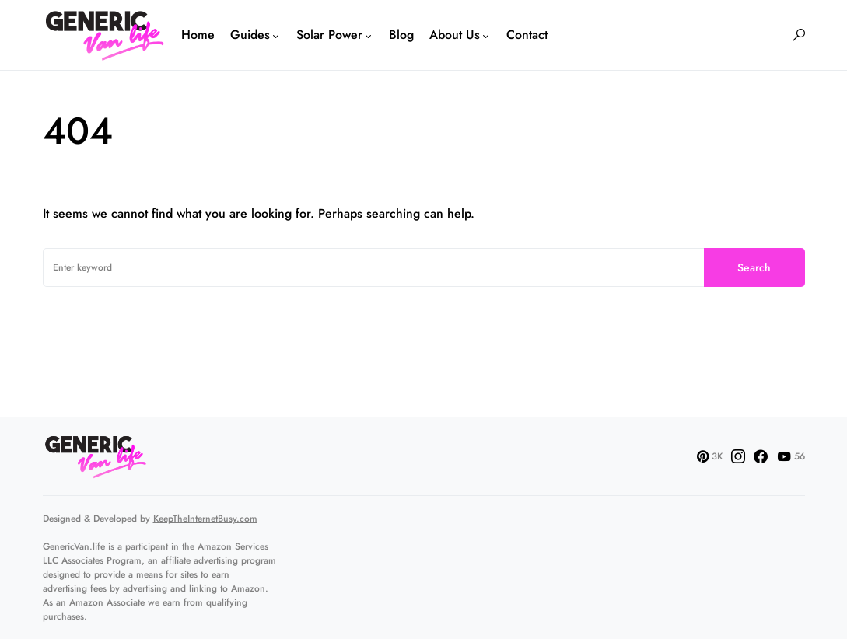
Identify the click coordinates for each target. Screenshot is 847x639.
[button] (799, 35)
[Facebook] (761, 456)
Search (754, 267)
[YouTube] (791, 456)
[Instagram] (738, 456)
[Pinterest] (710, 456)
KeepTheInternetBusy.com (205, 519)
